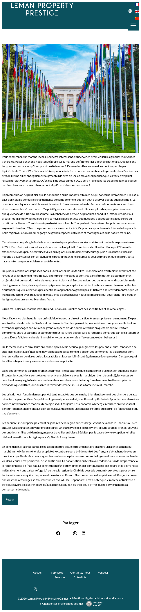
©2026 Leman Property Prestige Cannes (43, 598)
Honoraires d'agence (110, 598)
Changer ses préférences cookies (63, 603)
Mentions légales (83, 598)
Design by (93, 604)
